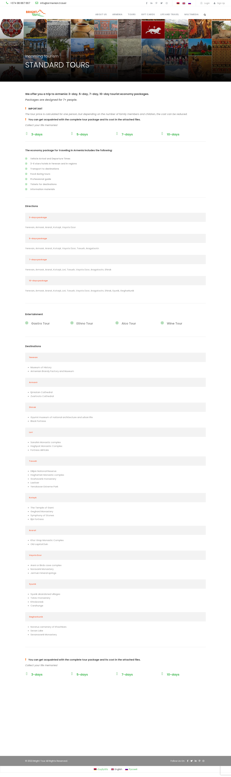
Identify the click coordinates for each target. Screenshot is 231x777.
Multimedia (191, 14)
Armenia (117, 14)
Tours (132, 14)
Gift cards (148, 14)
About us (101, 14)
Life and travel (169, 14)
